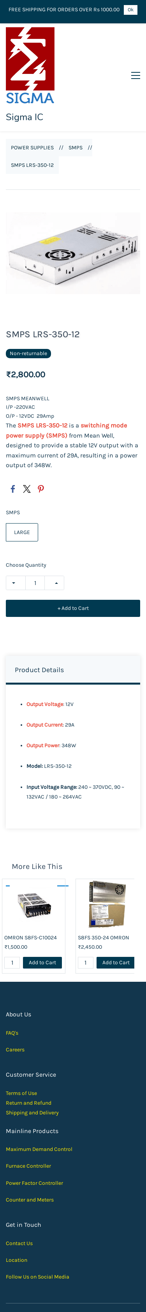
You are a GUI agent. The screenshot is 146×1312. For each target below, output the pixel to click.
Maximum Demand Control (39, 1103)
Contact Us (19, 1197)
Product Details (39, 624)
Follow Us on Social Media (37, 1231)
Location (16, 1214)
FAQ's (12, 986)
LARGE (22, 486)
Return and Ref (24, 1057)
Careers (15, 1003)
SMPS (76, 101)
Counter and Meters (30, 1153)
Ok (131, 9)
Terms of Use (21, 1047)
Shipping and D (24, 1066)
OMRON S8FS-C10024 (30, 891)
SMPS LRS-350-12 (32, 119)
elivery (51, 1066)
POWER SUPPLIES (32, 101)
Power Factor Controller (34, 1136)
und (46, 1057)
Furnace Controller (28, 1120)
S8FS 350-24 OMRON (103, 891)
